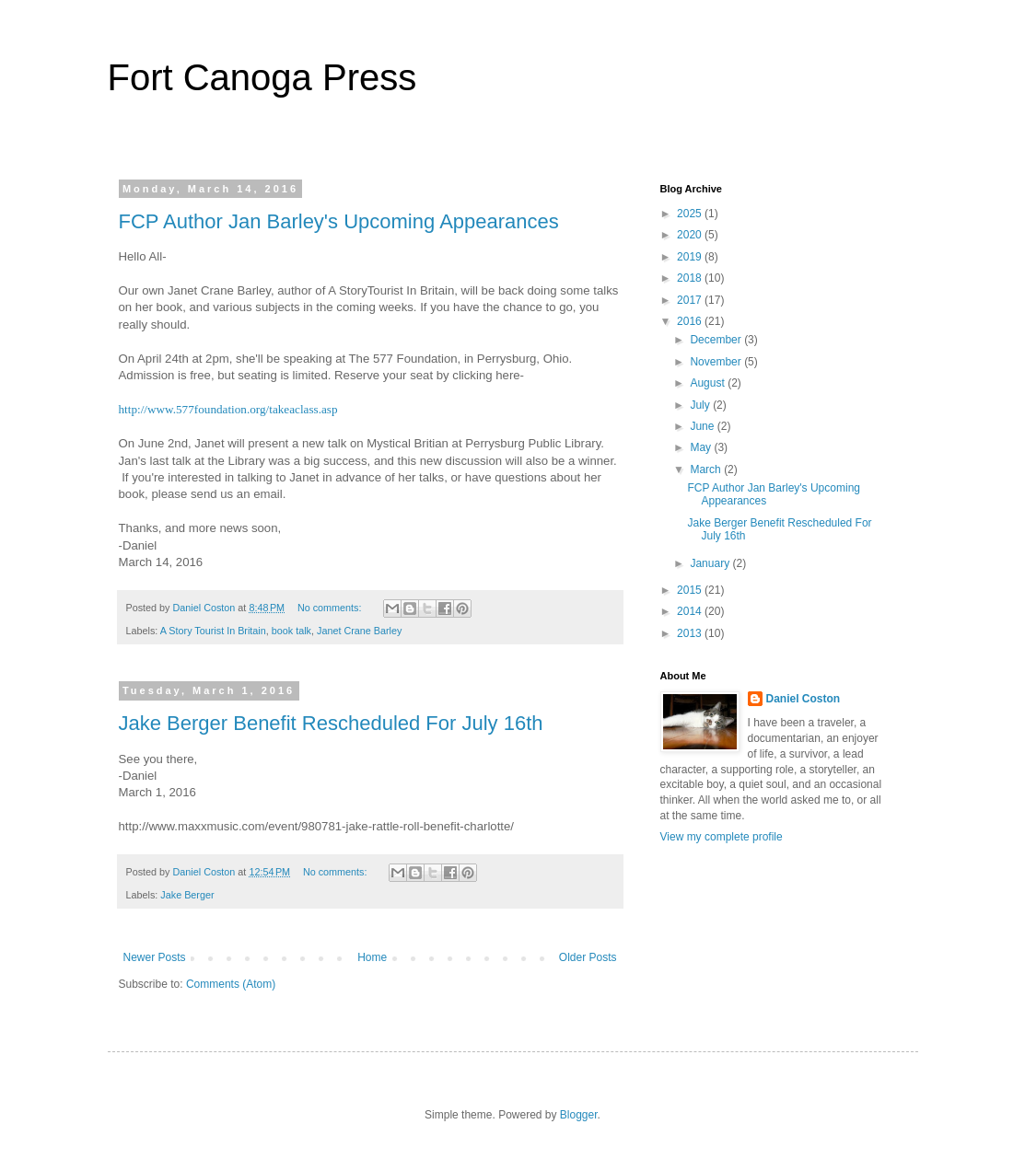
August (709, 383)
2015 (691, 590)
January (711, 563)
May (702, 447)
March (707, 469)
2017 (691, 300)
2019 (691, 256)
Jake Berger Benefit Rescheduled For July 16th (331, 723)
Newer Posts (154, 957)
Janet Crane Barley (359, 630)
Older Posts (588, 957)
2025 (691, 213)
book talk (291, 630)
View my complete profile (721, 836)
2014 (691, 611)
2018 (691, 278)
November (717, 361)
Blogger (579, 1114)
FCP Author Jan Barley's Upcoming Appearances (339, 221)
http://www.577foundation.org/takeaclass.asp (228, 409)
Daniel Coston (803, 698)
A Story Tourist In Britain (213, 630)
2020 (691, 234)
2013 (691, 633)
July (701, 405)
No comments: (331, 607)
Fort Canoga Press (262, 77)
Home (372, 957)
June (703, 426)
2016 (691, 321)
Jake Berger (187, 894)
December (717, 339)
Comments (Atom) (230, 984)
